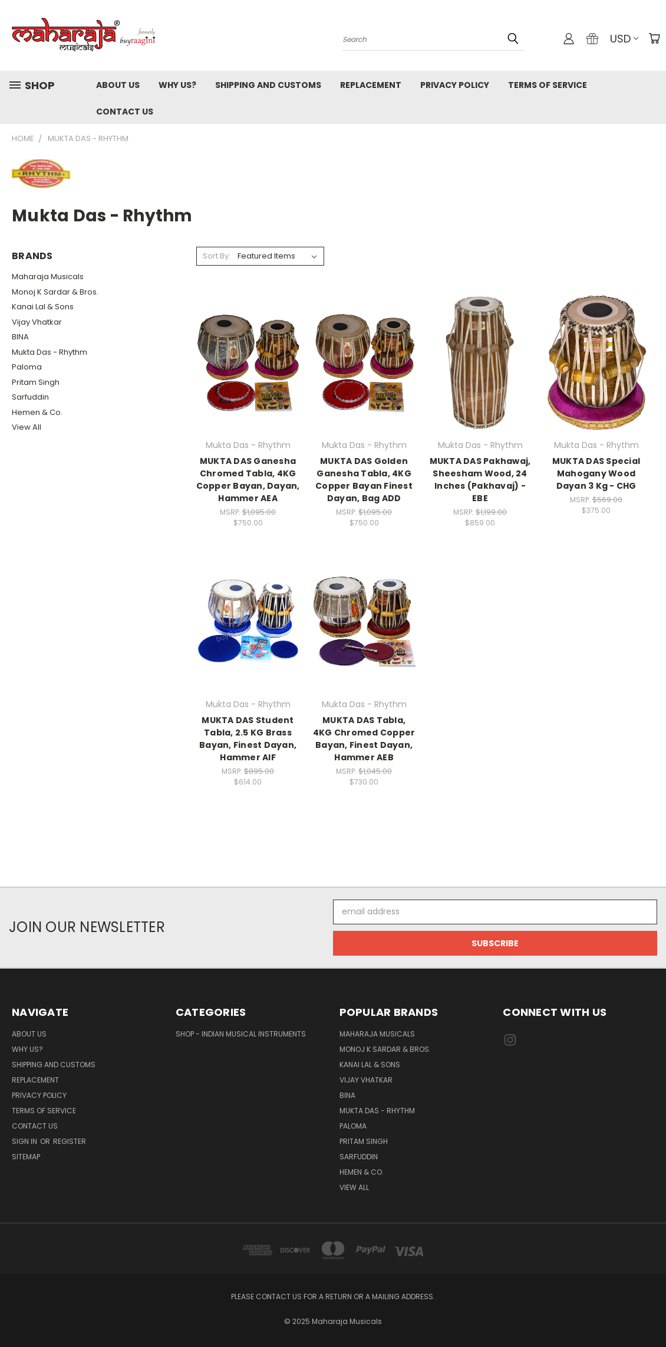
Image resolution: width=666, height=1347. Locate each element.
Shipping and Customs (268, 85)
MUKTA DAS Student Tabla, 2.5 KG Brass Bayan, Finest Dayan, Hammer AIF (247, 738)
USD (624, 38)
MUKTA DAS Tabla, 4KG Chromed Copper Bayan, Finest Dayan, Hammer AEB (364, 738)
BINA (20, 336)
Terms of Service (547, 85)
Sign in (25, 1141)
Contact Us (124, 111)
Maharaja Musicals (48, 276)
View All (26, 427)
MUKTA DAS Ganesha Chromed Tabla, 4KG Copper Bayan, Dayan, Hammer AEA (248, 479)
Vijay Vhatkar (37, 322)
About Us (118, 85)
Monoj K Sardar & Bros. (55, 291)
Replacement (370, 85)
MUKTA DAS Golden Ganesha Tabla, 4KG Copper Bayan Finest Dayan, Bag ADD (364, 479)
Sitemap (26, 1157)
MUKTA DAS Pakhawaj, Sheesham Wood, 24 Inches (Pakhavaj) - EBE (480, 479)
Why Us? (177, 85)
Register (69, 1141)
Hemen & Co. (37, 412)
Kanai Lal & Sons (43, 306)
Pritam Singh (36, 382)
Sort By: (216, 255)
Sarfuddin (30, 397)
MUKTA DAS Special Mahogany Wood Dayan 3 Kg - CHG (596, 473)
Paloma (27, 366)
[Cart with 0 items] (654, 38)
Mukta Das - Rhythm (49, 352)
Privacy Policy (454, 85)
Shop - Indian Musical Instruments (241, 1034)
